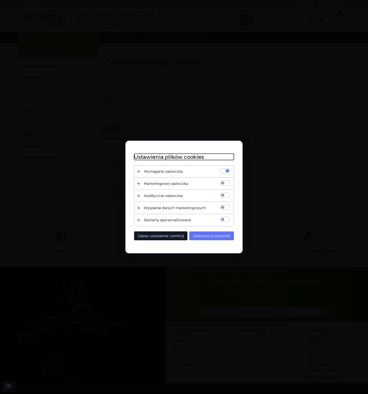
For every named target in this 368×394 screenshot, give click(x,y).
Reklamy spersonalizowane (167, 220)
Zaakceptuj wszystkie (211, 236)
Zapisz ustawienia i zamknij (161, 236)
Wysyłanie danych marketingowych (175, 208)
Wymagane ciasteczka (163, 171)
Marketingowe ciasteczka (166, 184)
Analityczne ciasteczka (163, 196)
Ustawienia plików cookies (169, 157)
